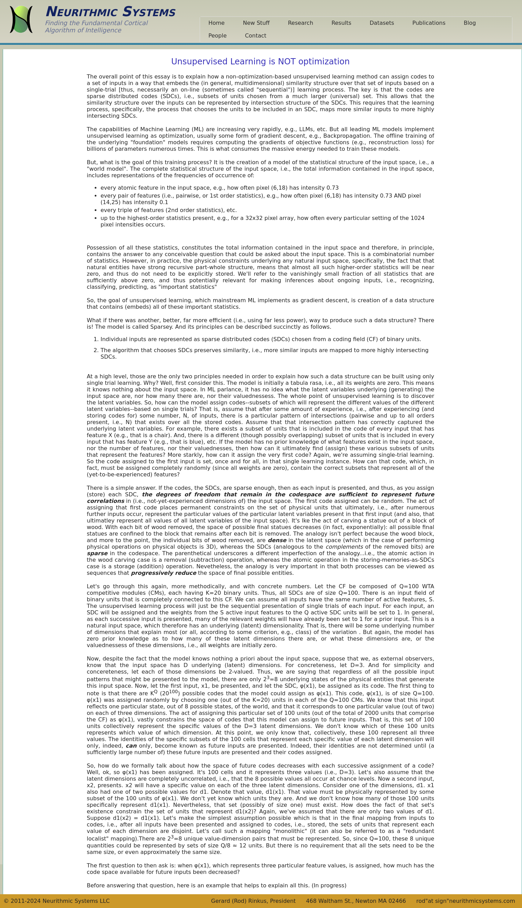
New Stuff (256, 23)
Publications (429, 23)
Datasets (382, 23)
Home (216, 23)
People (217, 35)
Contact (255, 35)
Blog (470, 23)
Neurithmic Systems (110, 11)
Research (300, 23)
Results (342, 23)
